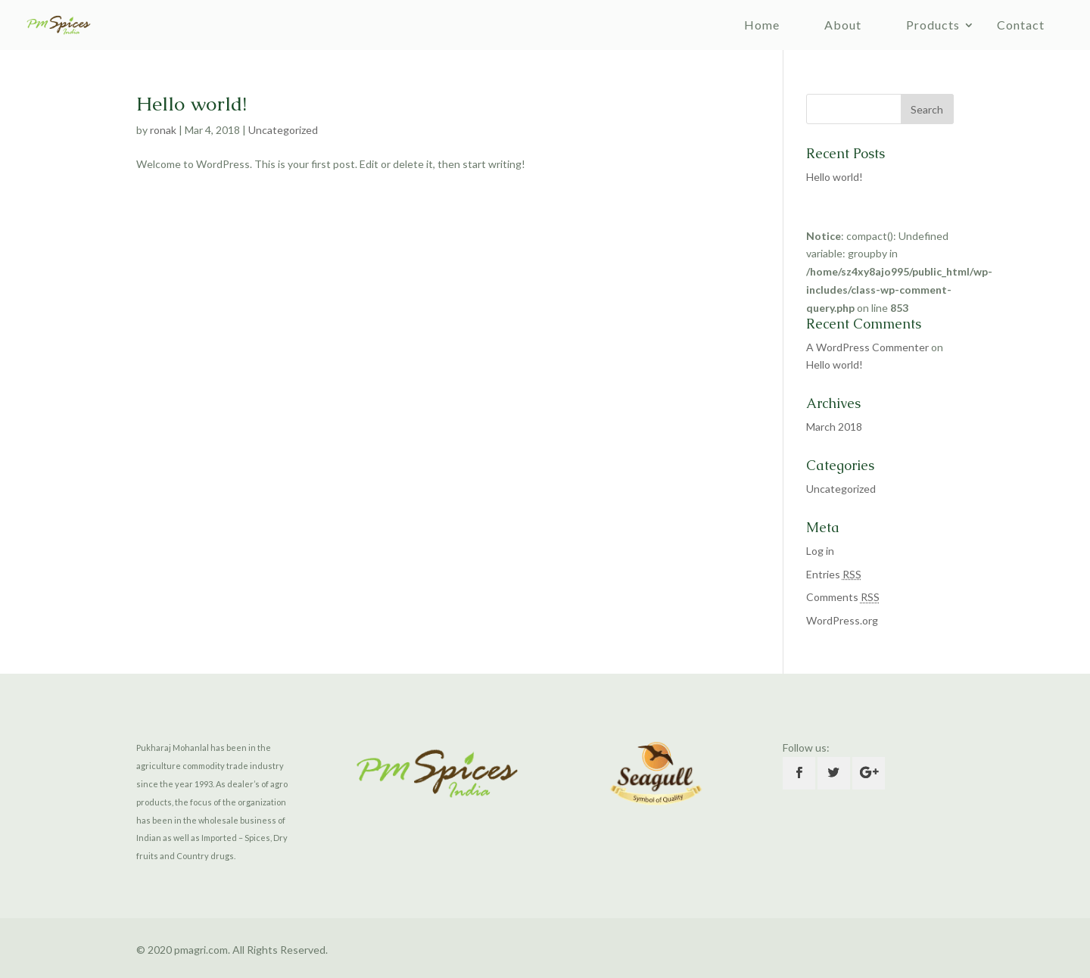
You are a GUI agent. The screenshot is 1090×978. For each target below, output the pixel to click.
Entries (833, 574)
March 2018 (834, 426)
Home (762, 24)
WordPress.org (842, 620)
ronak (163, 129)
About (842, 24)
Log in (820, 550)
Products (933, 24)
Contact (1021, 24)
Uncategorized (283, 129)
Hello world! (191, 104)
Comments (843, 596)
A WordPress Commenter (867, 347)
